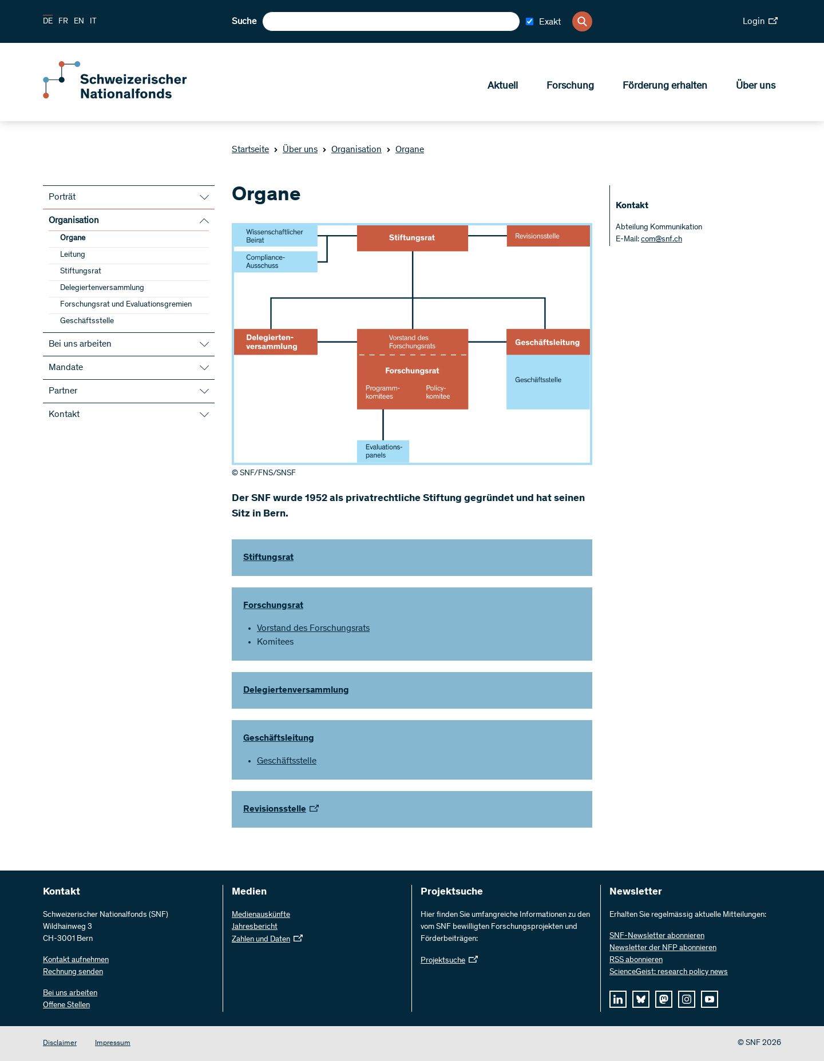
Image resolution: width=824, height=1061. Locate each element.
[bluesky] (640, 999)
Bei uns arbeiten (80, 344)
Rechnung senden (73, 972)
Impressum (112, 1043)
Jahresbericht (255, 927)
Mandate (66, 367)
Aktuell (503, 86)
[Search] (582, 21)
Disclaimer (60, 1043)
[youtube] (709, 999)
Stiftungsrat (80, 272)
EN (79, 22)
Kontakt (64, 414)
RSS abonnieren (636, 960)
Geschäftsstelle (87, 321)
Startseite (250, 149)
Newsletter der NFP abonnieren (662, 948)
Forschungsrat (273, 605)
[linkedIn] (618, 999)
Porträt (62, 197)
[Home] (126, 96)
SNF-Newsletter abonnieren (656, 936)
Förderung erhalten (665, 86)
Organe (405, 149)
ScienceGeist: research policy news (668, 972)
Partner (63, 391)
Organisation (352, 149)
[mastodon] (663, 999)
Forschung (570, 86)
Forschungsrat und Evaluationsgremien (126, 305)
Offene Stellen (66, 1006)
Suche (244, 21)
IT (93, 22)
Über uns (755, 86)
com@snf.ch (661, 240)
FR (63, 22)
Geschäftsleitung (278, 738)
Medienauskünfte (261, 915)
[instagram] (686, 999)
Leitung (72, 255)
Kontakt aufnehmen (76, 960)
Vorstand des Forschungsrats (313, 628)
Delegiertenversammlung (102, 288)
